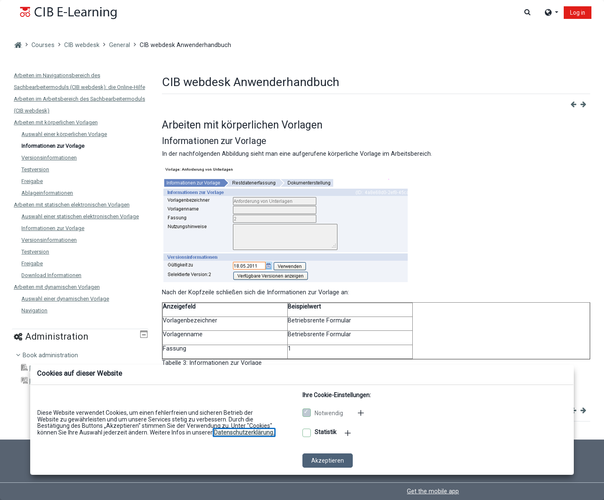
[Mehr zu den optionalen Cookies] (348, 432)
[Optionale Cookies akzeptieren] (306, 433)
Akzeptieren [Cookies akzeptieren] (327, 460)
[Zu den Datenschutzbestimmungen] (244, 432)
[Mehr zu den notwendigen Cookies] (361, 412)
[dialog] (302, 250)
